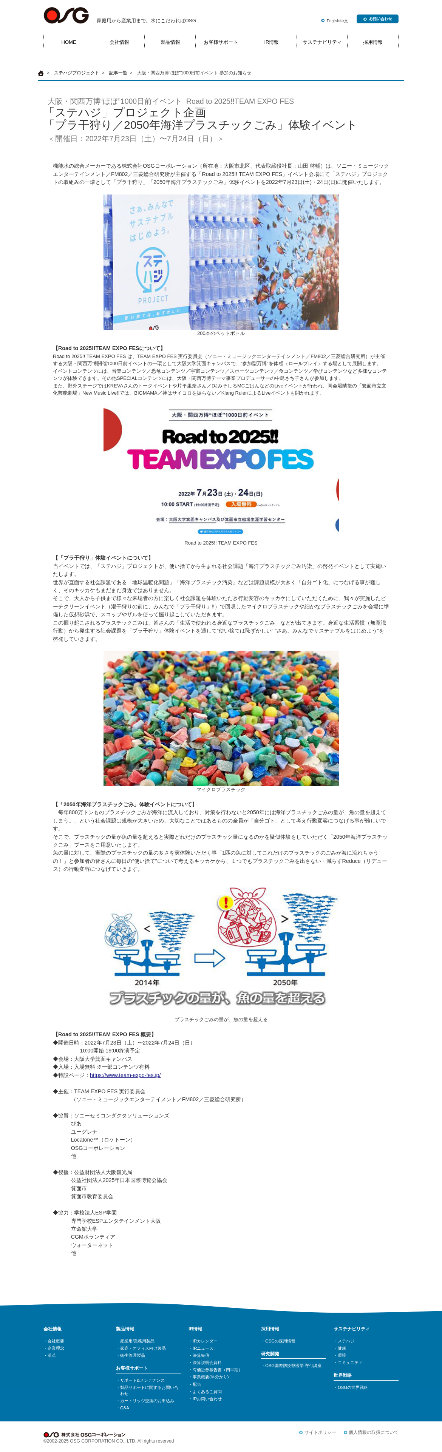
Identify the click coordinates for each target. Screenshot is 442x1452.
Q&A (124, 1408)
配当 (197, 1384)
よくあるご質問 (207, 1391)
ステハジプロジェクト (76, 73)
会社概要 (56, 1341)
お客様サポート (221, 42)
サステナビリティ (322, 42)
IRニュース (203, 1348)
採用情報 (373, 42)
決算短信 (201, 1355)
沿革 (52, 1355)
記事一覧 (118, 73)
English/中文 (337, 21)
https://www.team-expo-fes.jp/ (125, 1075)
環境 (342, 1355)
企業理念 (56, 1348)
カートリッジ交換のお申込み (147, 1400)
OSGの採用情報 (280, 1341)
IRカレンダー (205, 1341)
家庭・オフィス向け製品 (143, 1348)
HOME (69, 42)
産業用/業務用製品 (137, 1341)
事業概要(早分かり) (211, 1377)
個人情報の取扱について (374, 1432)
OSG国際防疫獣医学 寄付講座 (293, 1365)
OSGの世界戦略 (353, 1387)
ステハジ (346, 1341)
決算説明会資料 (207, 1362)
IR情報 (271, 42)
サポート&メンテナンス (142, 1380)
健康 (342, 1348)
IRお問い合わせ (207, 1398)
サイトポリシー (320, 1432)
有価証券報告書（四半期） (218, 1369)
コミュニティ (350, 1362)
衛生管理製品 (132, 1355)
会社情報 (119, 42)
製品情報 (170, 42)
